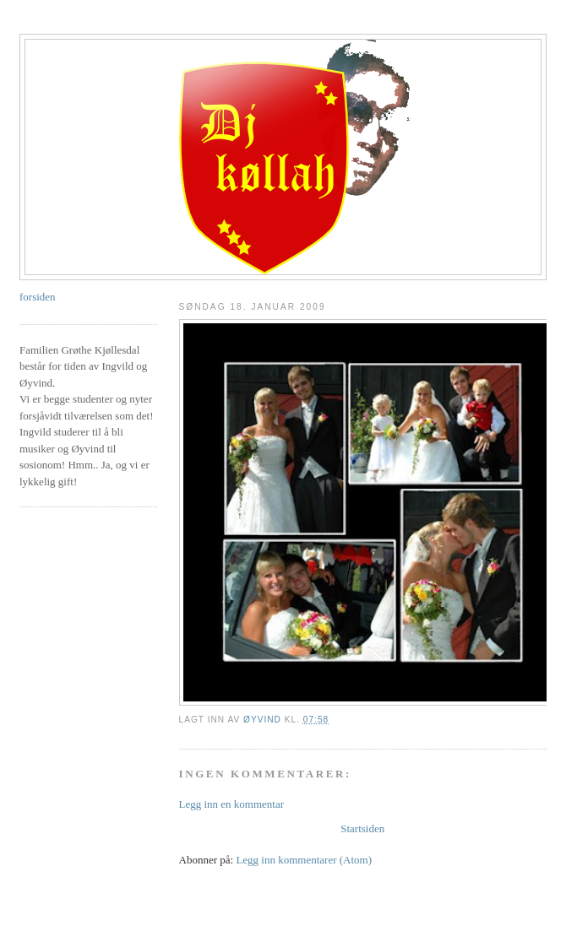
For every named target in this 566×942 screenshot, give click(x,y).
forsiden (37, 296)
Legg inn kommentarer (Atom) (304, 859)
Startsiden (362, 828)
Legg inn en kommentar (232, 804)
